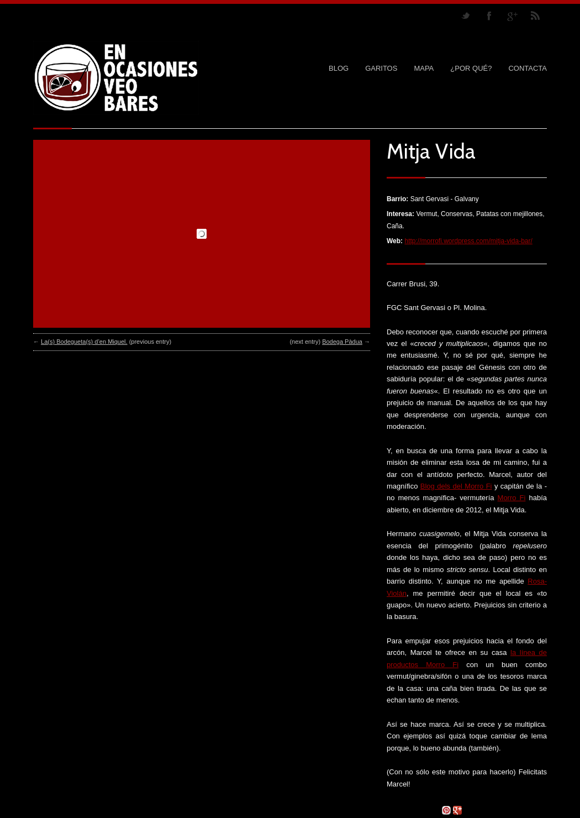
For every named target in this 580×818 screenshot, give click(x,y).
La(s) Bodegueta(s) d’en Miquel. (84, 341)
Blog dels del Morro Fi (456, 486)
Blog (339, 68)
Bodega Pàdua (342, 341)
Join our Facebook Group (488, 15)
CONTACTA (527, 68)
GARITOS (381, 68)
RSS (535, 15)
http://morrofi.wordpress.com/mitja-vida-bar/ (468, 241)
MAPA (424, 68)
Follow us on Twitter (465, 15)
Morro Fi (512, 498)
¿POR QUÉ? (471, 68)
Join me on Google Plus (512, 15)
